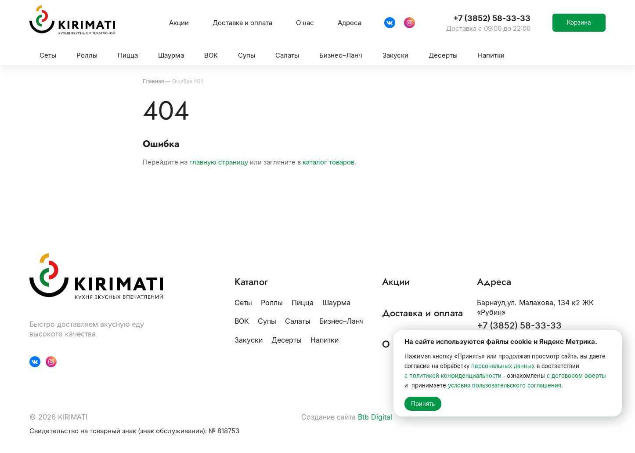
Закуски (249, 340)
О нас (305, 22)
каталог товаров (328, 162)
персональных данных (503, 365)
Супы (267, 321)
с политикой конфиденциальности (453, 375)
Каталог (251, 282)
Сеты (243, 302)
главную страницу (218, 162)
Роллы (272, 302)
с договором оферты (576, 375)
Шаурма (336, 302)
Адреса (349, 22)
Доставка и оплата (242, 22)
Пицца (303, 302)
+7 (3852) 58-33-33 (519, 326)
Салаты (297, 321)
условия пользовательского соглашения (504, 385)
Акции (179, 22)
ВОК (242, 321)
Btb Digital (375, 417)
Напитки (324, 340)
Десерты (286, 340)
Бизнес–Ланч (341, 321)
